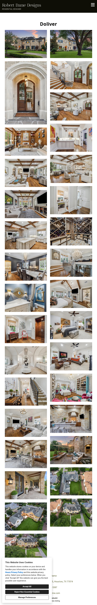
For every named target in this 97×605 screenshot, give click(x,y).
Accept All (27, 586)
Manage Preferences (27, 597)
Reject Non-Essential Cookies (26, 592)
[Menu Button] (92, 4)
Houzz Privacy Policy (14, 572)
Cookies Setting (54, 601)
